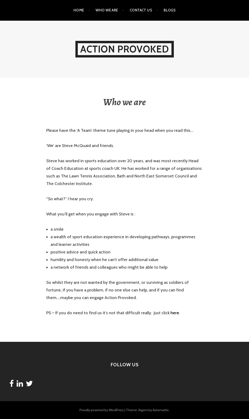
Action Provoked (124, 49)
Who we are (107, 10)
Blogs (169, 10)
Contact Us (141, 10)
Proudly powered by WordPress (101, 410)
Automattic (161, 410)
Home (79, 10)
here (175, 312)
